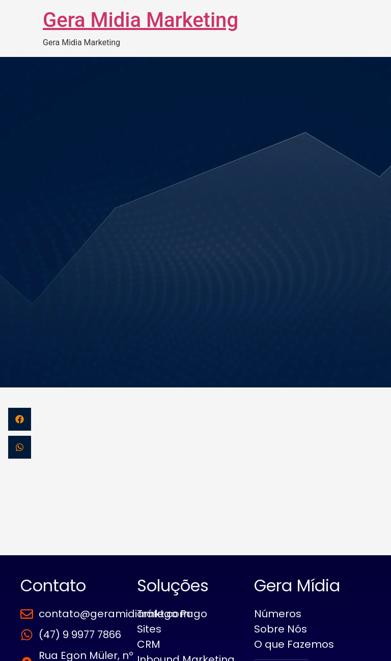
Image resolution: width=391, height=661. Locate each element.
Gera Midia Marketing (140, 20)
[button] (19, 419)
